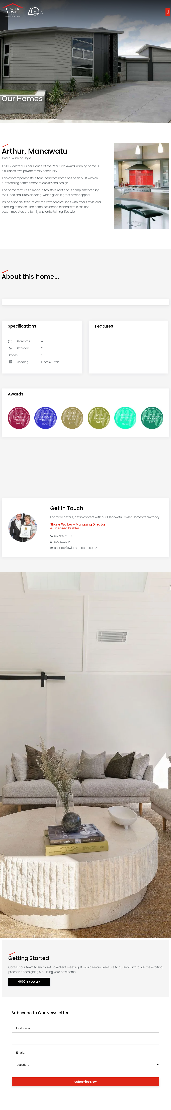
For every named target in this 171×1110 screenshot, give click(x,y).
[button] (167, 12)
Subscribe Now (85, 1082)
